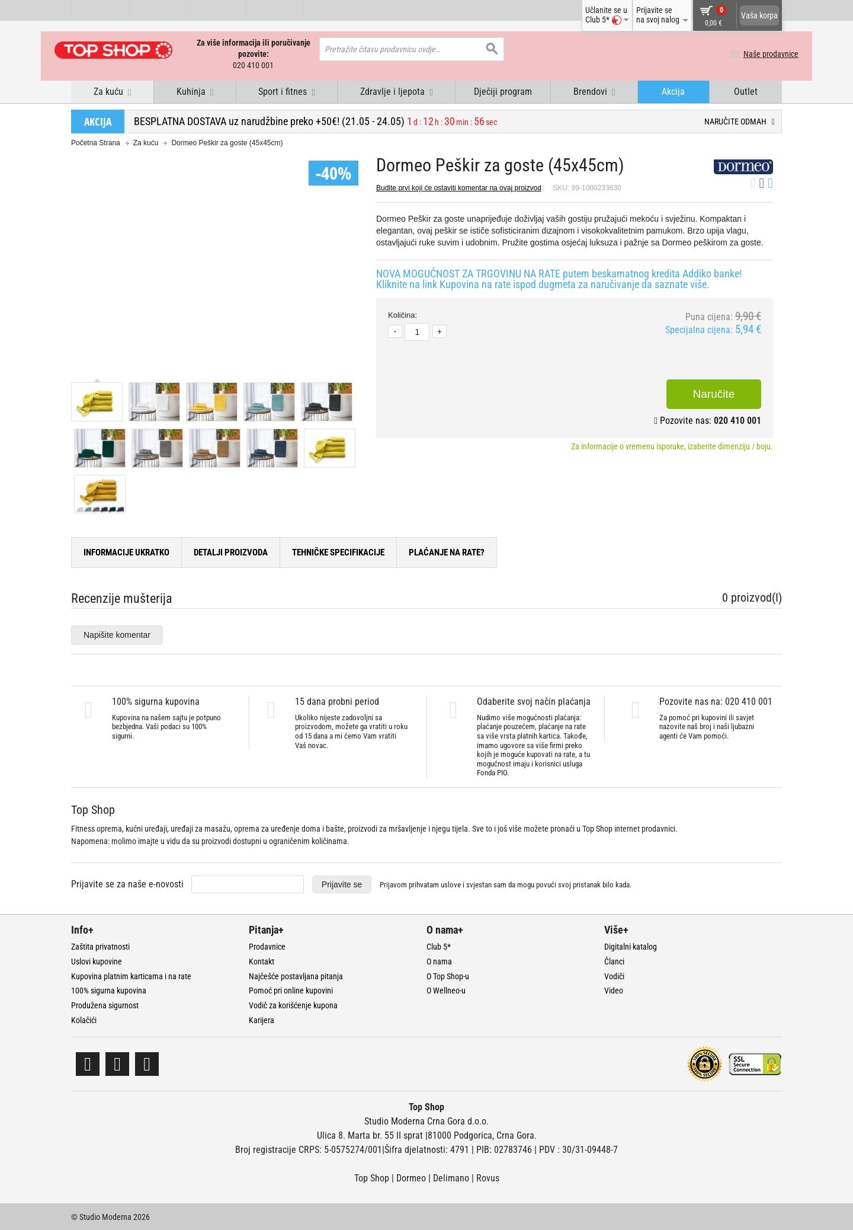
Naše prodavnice (754, 54)
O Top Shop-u (447, 975)
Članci (614, 960)
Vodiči (614, 975)
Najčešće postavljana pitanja (296, 975)
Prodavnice (267, 946)
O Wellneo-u (446, 990)
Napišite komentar (117, 633)
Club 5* (438, 946)
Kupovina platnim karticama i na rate (131, 975)
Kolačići (84, 1019)
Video (613, 990)
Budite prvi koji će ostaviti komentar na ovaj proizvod (458, 187)
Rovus (487, 1177)
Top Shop (371, 1177)
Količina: (402, 314)
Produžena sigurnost (105, 1004)
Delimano (451, 1177)
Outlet (746, 91)
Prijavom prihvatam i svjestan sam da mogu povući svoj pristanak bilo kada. (505, 884)
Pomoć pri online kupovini (291, 990)
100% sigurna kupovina (108, 990)
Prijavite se (342, 884)
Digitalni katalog (630, 946)
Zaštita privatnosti (100, 946)
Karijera (261, 1019)
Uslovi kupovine (96, 960)
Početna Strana (95, 142)
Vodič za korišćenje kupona (293, 1004)
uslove (451, 884)
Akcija (673, 91)
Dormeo (411, 1177)
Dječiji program (503, 91)
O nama (439, 960)
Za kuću (146, 142)
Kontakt (261, 960)
